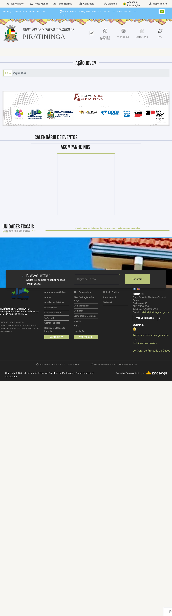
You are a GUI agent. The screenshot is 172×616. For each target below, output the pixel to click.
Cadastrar (137, 279)
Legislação (79, 331)
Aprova (47, 297)
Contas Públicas (52, 323)
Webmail (107, 302)
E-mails (77, 321)
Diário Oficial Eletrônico (85, 316)
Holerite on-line (111, 292)
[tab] (92, 33)
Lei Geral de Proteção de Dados (151, 350)
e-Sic (76, 326)
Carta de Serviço (52, 313)
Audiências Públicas (54, 302)
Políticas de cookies (145, 343)
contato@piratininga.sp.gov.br (154, 312)
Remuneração (110, 297)
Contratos (78, 311)
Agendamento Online (55, 292)
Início (8, 73)
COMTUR (49, 318)
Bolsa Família (50, 308)
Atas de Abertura (82, 292)
